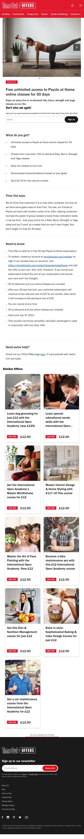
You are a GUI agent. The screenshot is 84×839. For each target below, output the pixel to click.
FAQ (3, 795)
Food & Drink (18, 14)
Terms (26, 780)
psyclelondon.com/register (60, 262)
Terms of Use (7, 799)
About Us (5, 791)
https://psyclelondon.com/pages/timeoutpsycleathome (38, 271)
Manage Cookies (8, 811)
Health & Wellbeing (59, 14)
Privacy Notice (7, 807)
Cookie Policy (7, 803)
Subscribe (50, 773)
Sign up (71, 119)
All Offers (6, 14)
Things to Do (32, 14)
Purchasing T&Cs (9, 815)
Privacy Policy (36, 780)
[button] (40, 78)
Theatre (44, 14)
